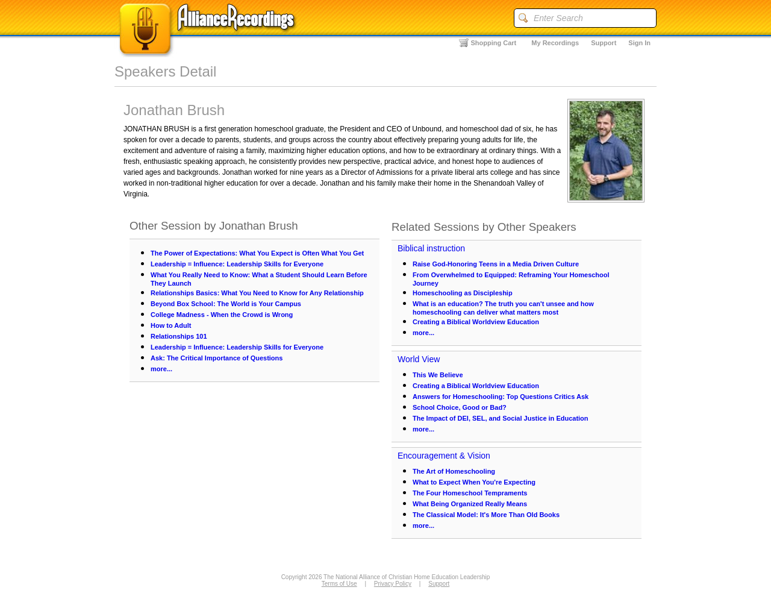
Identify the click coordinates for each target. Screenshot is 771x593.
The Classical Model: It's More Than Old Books (486, 514)
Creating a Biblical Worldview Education (476, 321)
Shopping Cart (494, 42)
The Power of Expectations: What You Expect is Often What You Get (257, 253)
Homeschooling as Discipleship (463, 292)
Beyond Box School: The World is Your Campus (226, 303)
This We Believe (438, 374)
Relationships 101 (179, 336)
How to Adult (171, 325)
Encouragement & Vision (444, 455)
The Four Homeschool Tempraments (470, 493)
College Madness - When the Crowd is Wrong (222, 314)
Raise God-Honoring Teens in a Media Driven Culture (496, 264)
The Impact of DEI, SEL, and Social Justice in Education (500, 418)
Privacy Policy (392, 583)
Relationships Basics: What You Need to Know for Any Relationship (257, 292)
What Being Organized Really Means (470, 503)
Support (603, 42)
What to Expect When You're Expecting (474, 482)
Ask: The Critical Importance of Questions (216, 358)
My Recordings (555, 42)
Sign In (639, 42)
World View (419, 359)
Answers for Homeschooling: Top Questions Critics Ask (500, 396)
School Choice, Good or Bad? (460, 407)
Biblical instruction (431, 248)
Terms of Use (339, 583)
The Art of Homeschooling (454, 471)
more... (161, 368)
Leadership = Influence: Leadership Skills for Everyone (237, 264)
